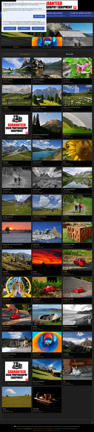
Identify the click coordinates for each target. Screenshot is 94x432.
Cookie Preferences (48, 428)
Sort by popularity (24, 54)
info (24, 136)
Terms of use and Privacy (38, 428)
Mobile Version (20, 428)
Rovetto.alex (6, 81)
